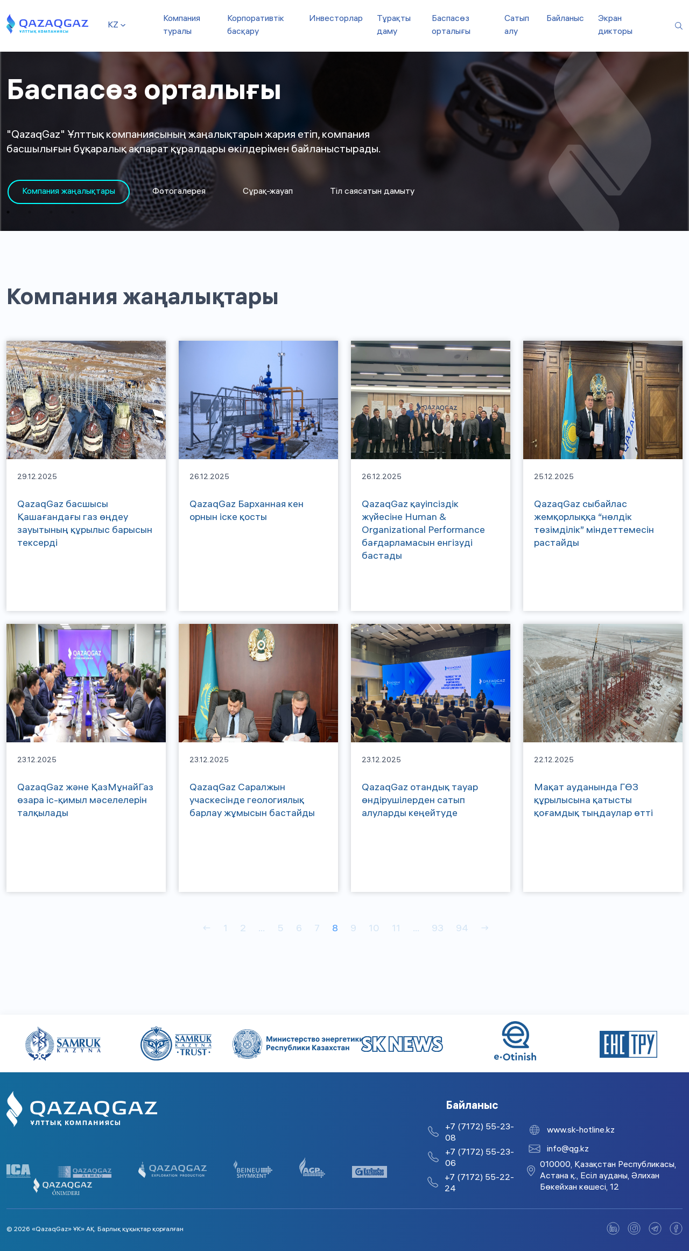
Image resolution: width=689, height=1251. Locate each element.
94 (462, 929)
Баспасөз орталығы (451, 26)
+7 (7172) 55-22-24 (479, 1183)
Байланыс (565, 19)
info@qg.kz (568, 1149)
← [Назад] (206, 929)
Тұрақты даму (394, 26)
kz (113, 25)
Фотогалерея (179, 191)
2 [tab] (29, 212)
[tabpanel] (69, 192)
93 (438, 929)
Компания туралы (181, 26)
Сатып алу (516, 26)
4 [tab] (72, 212)
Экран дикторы (615, 26)
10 (374, 929)
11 (396, 929)
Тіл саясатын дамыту (372, 191)
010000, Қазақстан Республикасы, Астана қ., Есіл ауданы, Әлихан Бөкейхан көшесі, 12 (608, 1176)
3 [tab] (51, 212)
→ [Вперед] (485, 929)
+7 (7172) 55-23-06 (479, 1158)
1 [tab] (8, 212)
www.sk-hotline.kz (581, 1130)
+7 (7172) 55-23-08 (479, 1133)
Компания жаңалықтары (68, 191)
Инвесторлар (336, 19)
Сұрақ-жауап (268, 191)
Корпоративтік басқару (255, 26)
